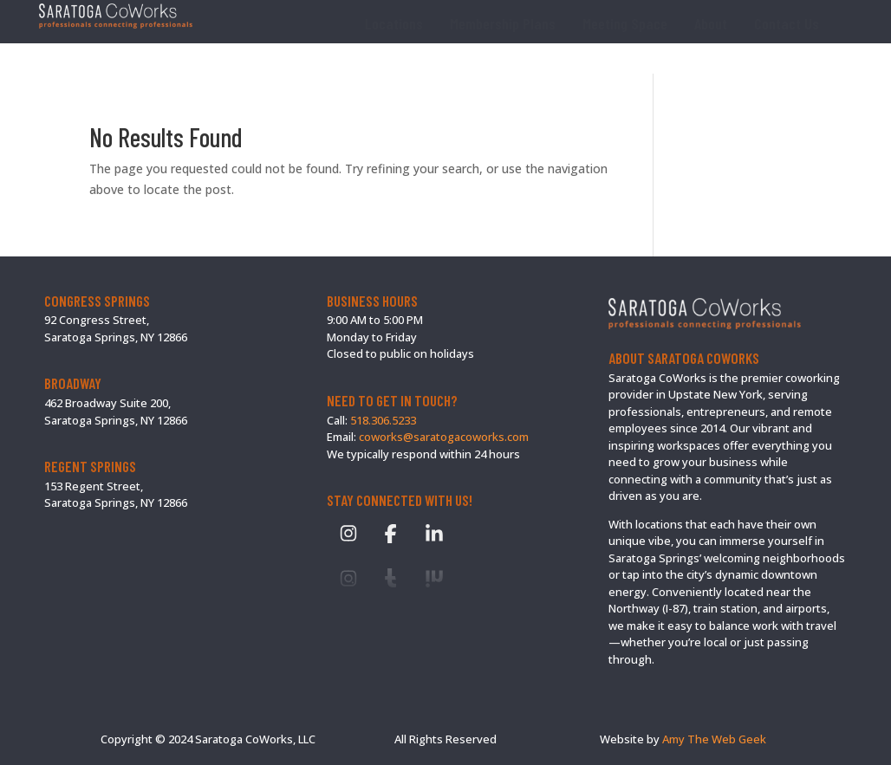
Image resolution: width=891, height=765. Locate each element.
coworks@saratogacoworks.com (444, 436)
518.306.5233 (383, 420)
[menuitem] (394, 23)
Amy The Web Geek (714, 739)
